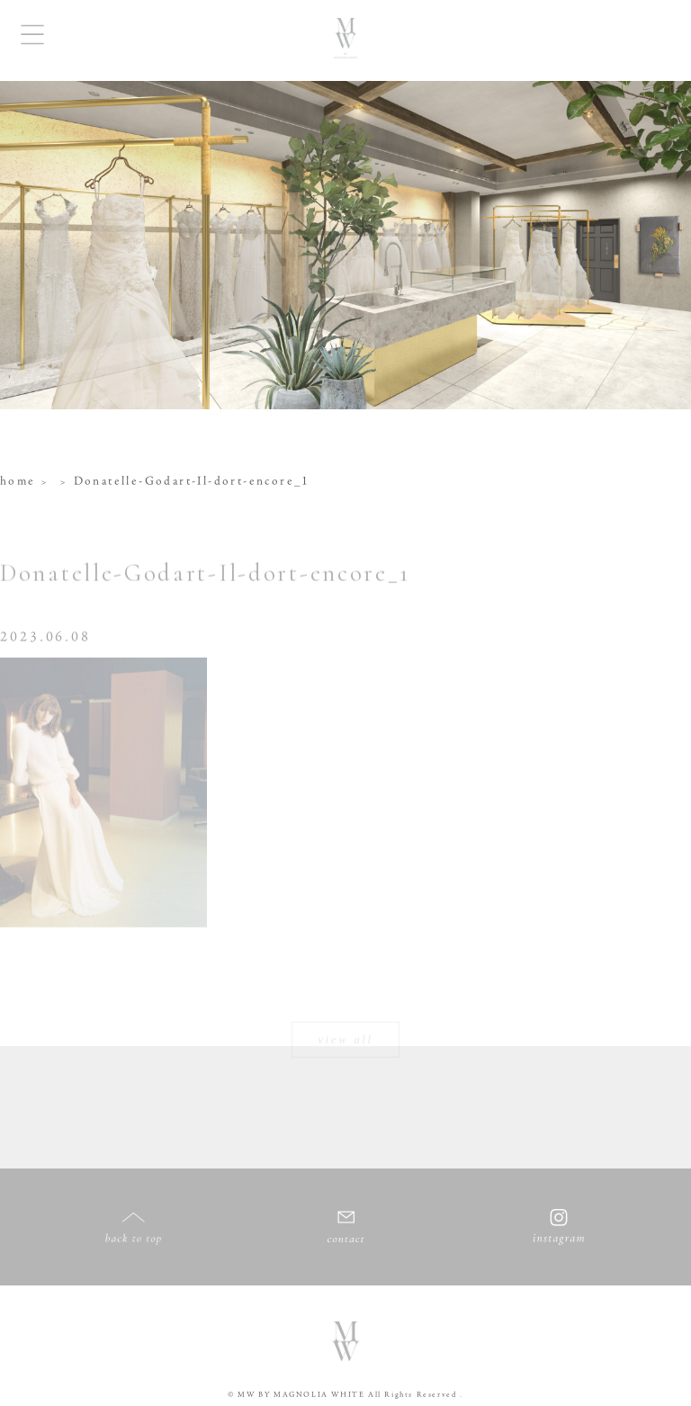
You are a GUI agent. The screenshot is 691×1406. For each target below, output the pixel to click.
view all (345, 1037)
